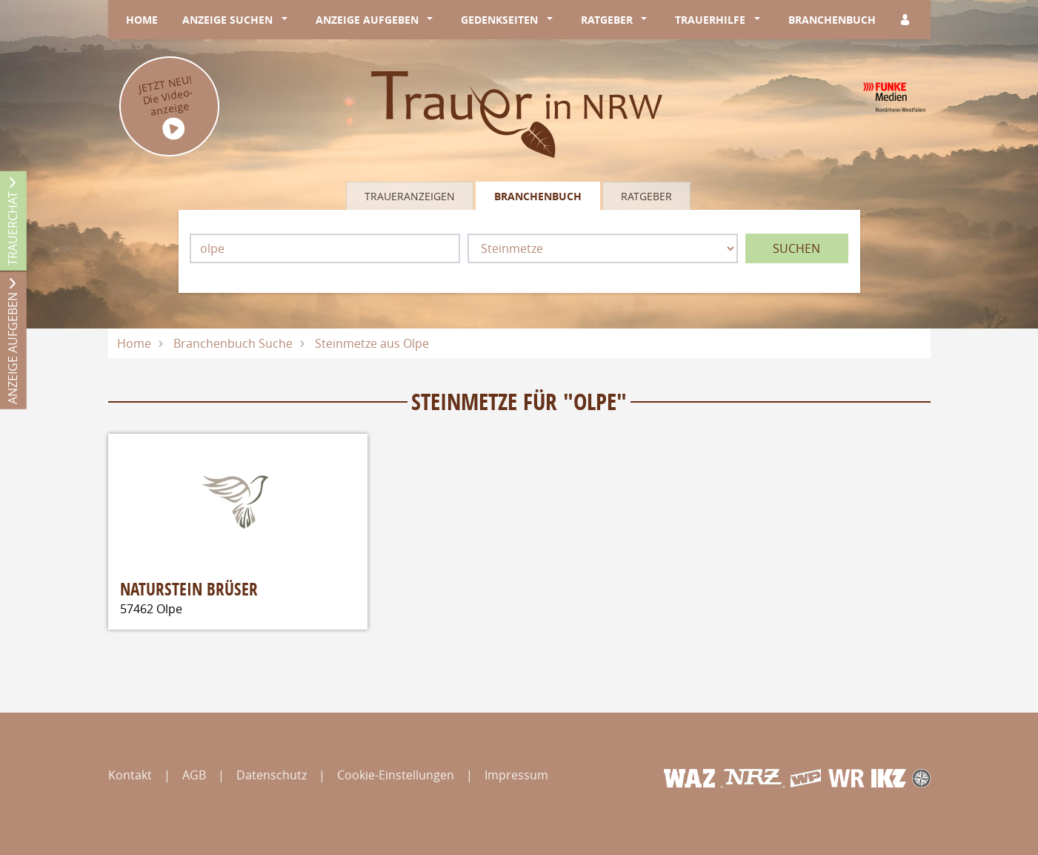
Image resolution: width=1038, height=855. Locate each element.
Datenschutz (271, 775)
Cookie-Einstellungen (395, 775)
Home (142, 20)
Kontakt (130, 775)
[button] (287, 20)
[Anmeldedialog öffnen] (906, 19)
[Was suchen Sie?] (603, 248)
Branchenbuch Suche (233, 343)
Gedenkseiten (499, 20)
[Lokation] (325, 248)
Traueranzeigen (410, 196)
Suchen (796, 248)
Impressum (516, 775)
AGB (194, 775)
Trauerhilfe (710, 20)
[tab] (411, 196)
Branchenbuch (832, 20)
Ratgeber (607, 20)
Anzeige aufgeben (367, 20)
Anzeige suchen (227, 20)
